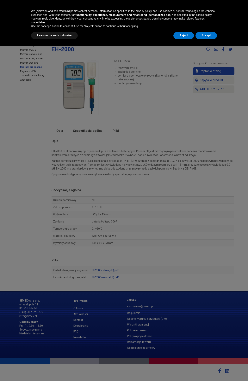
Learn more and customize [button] (54, 370)
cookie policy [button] (203, 349)
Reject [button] (184, 370)
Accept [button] (206, 370)
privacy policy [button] (144, 346)
